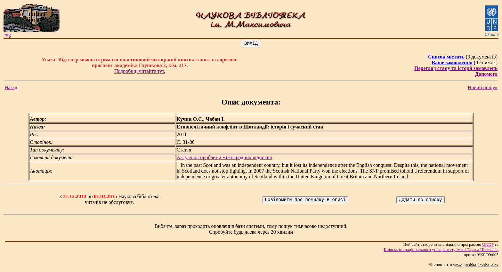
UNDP (488, 245)
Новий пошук (483, 88)
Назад (10, 88)
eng (7, 34)
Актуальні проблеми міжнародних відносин (224, 158)
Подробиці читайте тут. (139, 72)
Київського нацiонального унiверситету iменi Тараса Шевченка (441, 250)
